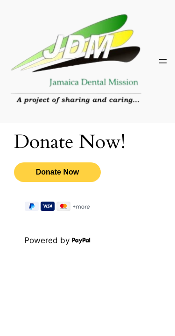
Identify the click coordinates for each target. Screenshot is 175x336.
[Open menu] (162, 61)
